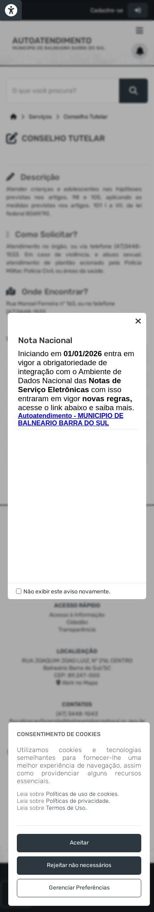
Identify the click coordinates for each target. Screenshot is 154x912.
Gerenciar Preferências (79, 887)
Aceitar (79, 842)
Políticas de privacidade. (78, 800)
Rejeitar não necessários (79, 865)
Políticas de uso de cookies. (82, 794)
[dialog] (79, 814)
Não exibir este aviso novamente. (66, 591)
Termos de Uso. (66, 807)
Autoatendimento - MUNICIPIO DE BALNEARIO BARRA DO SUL (71, 419)
